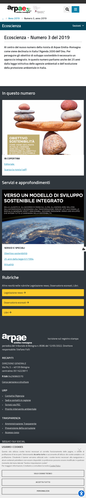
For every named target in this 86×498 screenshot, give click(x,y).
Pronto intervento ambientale (20, 409)
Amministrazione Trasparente (20, 423)
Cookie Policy (55, 465)
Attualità (9, 264)
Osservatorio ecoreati (15, 302)
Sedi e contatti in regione (18, 400)
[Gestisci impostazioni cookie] (83, 249)
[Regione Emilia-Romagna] (54, 9)
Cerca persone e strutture (15, 382)
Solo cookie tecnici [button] (43, 473)
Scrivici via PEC (13, 404)
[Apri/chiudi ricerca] (67, 9)
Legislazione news (13, 293)
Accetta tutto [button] (43, 482)
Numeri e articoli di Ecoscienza (3, 18)
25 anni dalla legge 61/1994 (18, 259)
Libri (6, 312)
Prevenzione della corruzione (20, 428)
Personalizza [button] (43, 490)
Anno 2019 (14, 18)
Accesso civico (12, 432)
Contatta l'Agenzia (14, 396)
